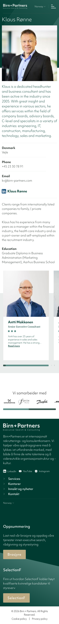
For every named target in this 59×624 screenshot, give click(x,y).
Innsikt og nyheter (18, 489)
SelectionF (16, 598)
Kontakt (11, 494)
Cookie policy (19, 619)
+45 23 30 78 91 (12, 166)
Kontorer (12, 484)
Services (11, 479)
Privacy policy (40, 619)
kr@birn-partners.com (17, 180)
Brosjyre (14, 554)
